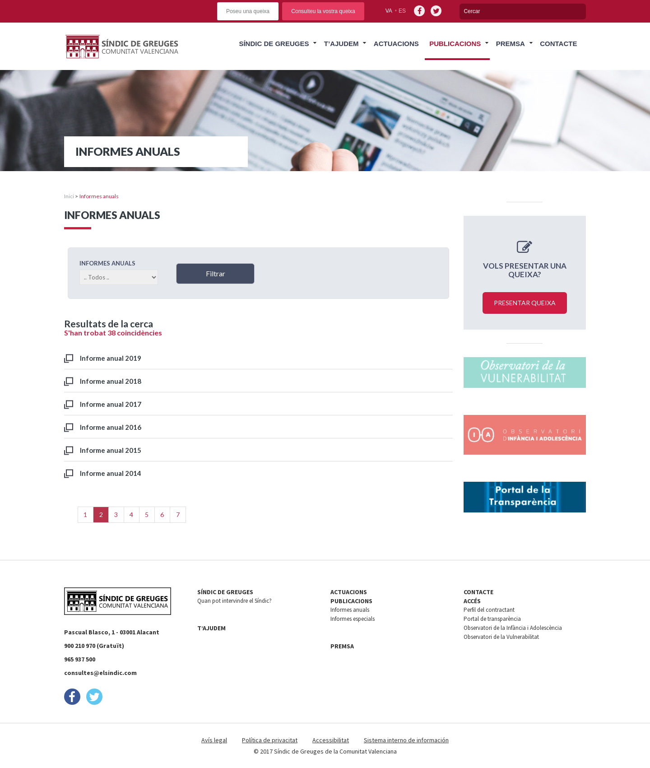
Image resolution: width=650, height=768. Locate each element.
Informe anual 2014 (110, 473)
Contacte (558, 43)
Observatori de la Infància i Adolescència (513, 628)
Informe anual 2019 (110, 358)
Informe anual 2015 (110, 450)
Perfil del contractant (489, 610)
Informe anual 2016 (110, 427)
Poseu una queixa (247, 11)
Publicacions (455, 43)
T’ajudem (341, 43)
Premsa (510, 43)
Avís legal (214, 740)
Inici (69, 196)
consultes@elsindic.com (100, 673)
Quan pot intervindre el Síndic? (234, 601)
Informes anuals (349, 610)
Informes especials (352, 619)
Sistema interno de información (406, 740)
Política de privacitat (269, 740)
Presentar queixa (525, 303)
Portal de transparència (492, 619)
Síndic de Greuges (274, 43)
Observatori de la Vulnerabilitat (501, 637)
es (402, 11)
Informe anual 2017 (110, 404)
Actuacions (396, 43)
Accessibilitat (330, 740)
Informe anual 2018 (110, 381)
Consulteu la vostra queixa (323, 11)
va (388, 11)
